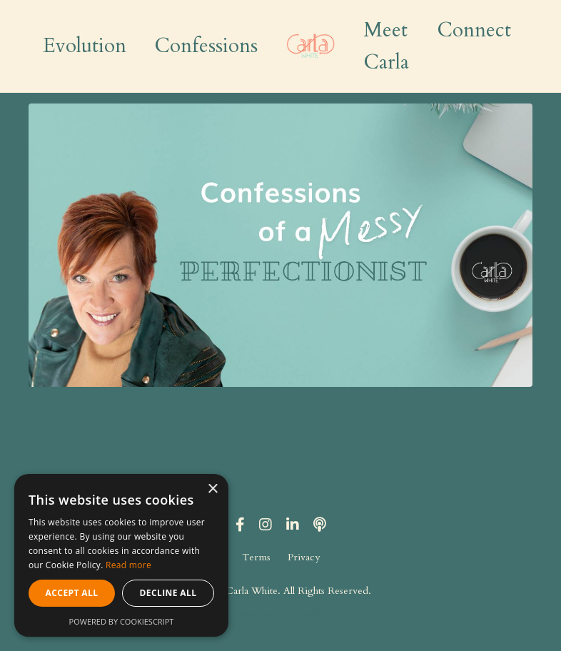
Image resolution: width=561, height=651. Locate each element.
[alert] (121, 555)
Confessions (206, 45)
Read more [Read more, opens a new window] (128, 565)
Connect (474, 30)
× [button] (212, 489)
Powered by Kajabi (281, 614)
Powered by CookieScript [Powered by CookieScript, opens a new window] (121, 621)
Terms (256, 557)
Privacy (304, 557)
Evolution (84, 45)
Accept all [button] (72, 593)
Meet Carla (386, 46)
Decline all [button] (168, 593)
